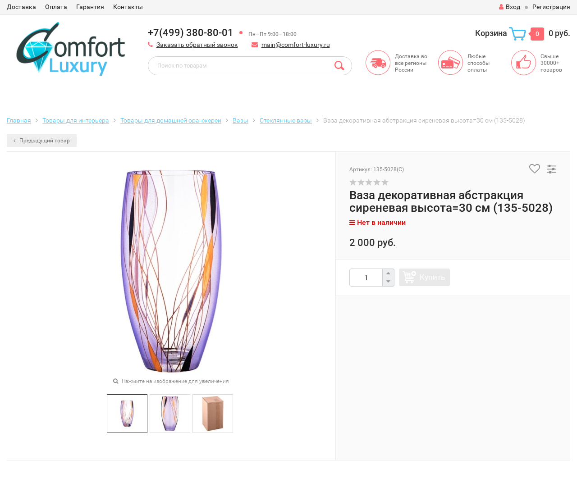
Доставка (21, 6)
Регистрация (551, 6)
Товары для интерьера (75, 120)
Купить (432, 277)
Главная (19, 120)
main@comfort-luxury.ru (295, 44)
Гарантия (90, 6)
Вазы (240, 120)
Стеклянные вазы (286, 120)
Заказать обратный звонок (197, 44)
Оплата (56, 6)
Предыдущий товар (42, 140)
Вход (509, 6)
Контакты (128, 6)
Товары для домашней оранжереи (170, 120)
